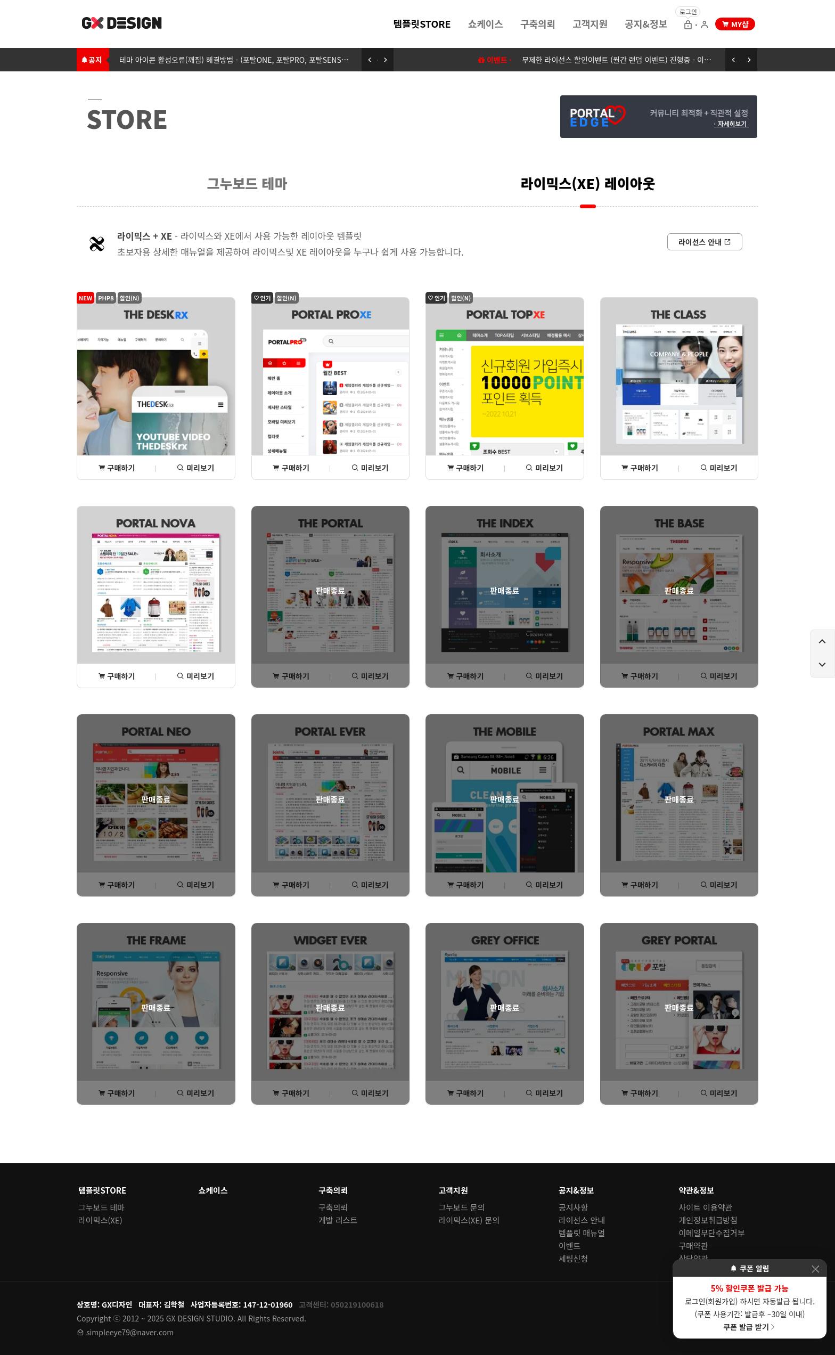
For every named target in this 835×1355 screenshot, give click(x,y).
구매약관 (693, 1245)
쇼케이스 (485, 23)
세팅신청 (573, 1258)
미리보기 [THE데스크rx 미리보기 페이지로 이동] (195, 467)
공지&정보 (646, 23)
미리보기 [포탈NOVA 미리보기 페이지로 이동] (195, 676)
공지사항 (573, 1207)
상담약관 (693, 1258)
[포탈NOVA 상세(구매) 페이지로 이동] (156, 597)
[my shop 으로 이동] (735, 24)
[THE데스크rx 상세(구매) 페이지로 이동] (156, 388)
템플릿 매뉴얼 (582, 1232)
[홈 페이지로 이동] (122, 24)
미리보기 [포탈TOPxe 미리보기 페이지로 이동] (544, 467)
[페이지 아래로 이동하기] (822, 665)
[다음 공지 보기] (386, 59)
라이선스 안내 (582, 1220)
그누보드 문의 (462, 1207)
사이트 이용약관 (706, 1207)
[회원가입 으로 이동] (704, 25)
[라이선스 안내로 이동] (704, 242)
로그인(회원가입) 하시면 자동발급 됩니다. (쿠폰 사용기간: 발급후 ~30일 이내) (749, 1307)
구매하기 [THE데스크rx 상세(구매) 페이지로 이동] (116, 467)
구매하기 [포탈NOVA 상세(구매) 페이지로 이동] (116, 676)
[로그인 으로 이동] (688, 25)
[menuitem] (421, 23)
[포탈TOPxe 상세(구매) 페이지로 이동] (504, 388)
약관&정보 (696, 1190)
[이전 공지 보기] (370, 59)
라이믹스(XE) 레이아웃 (588, 183)
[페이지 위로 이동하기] (822, 642)
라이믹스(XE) (100, 1220)
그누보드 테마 (247, 183)
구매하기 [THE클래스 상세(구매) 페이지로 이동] (639, 467)
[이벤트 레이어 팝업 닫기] (815, 1269)
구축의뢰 (537, 23)
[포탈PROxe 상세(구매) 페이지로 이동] (330, 388)
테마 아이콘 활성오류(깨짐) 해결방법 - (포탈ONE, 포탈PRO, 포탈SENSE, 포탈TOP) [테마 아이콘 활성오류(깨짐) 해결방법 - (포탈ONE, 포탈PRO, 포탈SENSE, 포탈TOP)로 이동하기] (250, 59)
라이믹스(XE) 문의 (469, 1220)
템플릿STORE (422, 23)
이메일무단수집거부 (712, 1232)
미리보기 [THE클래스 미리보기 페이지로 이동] (719, 467)
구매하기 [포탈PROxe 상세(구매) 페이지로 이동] (290, 467)
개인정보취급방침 (708, 1220)
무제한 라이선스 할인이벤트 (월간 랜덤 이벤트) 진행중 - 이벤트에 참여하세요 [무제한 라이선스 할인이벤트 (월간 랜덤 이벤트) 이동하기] (640, 59)
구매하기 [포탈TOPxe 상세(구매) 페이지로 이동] (465, 467)
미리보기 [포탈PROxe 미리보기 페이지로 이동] (370, 467)
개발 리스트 (337, 1220)
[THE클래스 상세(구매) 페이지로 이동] (679, 388)
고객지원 (590, 23)
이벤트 (569, 1245)
